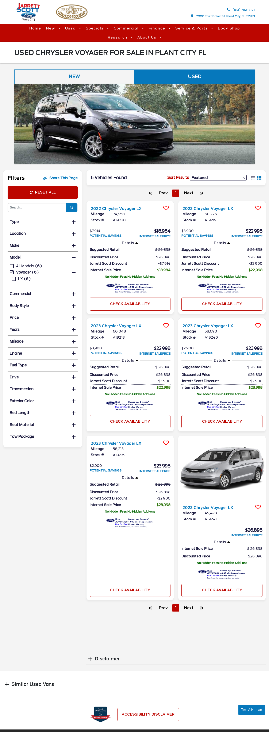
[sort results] (218, 177)
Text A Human (251, 710)
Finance (157, 28)
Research (118, 37)
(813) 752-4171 (241, 9)
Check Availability (130, 304)
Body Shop (229, 28)
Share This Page (60, 178)
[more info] (130, 201)
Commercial (127, 28)
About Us (147, 37)
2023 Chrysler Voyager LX (212, 208)
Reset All (43, 192)
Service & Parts (192, 28)
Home (35, 28)
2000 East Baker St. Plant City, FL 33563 (223, 16)
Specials (95, 28)
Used (71, 28)
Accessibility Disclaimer (148, 714)
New (51, 28)
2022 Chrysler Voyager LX (120, 208)
